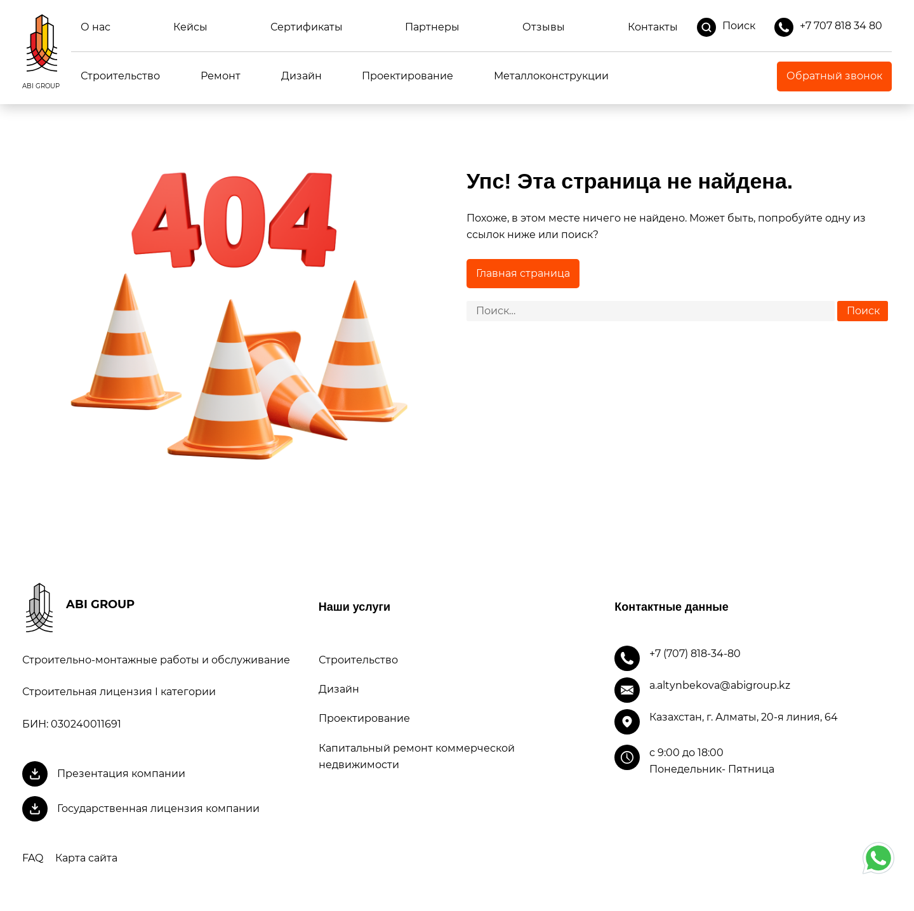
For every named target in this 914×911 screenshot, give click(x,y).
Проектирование (407, 76)
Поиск (726, 27)
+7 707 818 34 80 (828, 27)
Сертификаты (306, 27)
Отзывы (543, 27)
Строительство (120, 76)
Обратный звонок (834, 76)
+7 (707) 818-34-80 (695, 654)
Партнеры (432, 27)
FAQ (32, 858)
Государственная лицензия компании (158, 808)
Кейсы (190, 27)
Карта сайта (86, 858)
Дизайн (301, 76)
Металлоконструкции (551, 76)
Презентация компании (121, 774)
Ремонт (221, 76)
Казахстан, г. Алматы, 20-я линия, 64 (743, 717)
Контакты (653, 27)
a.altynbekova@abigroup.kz (719, 685)
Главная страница (523, 273)
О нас (95, 27)
